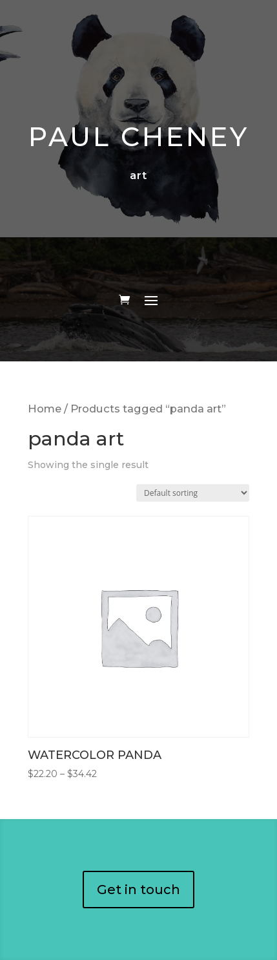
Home (44, 408)
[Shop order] (192, 493)
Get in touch (138, 889)
